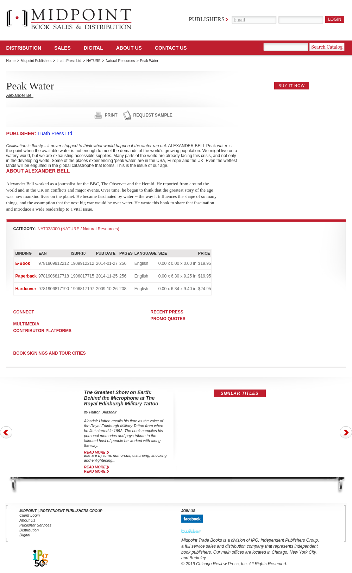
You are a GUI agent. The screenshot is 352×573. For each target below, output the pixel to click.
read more (95, 452)
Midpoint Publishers (36, 61)
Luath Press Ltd (69, 61)
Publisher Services (35, 525)
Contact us (171, 48)
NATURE (93, 61)
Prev (6, 432)
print (111, 115)
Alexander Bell (19, 95)
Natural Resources (120, 61)
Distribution (24, 48)
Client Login (29, 515)
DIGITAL (93, 48)
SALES (62, 48)
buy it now (291, 85)
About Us (129, 48)
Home (11, 61)
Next (346, 432)
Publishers (207, 19)
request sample (152, 115)
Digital (24, 535)
